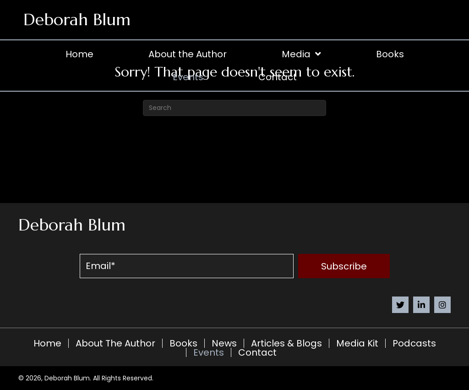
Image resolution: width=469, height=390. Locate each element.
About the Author (115, 343)
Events (208, 352)
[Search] (234, 108)
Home (47, 343)
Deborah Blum (77, 19)
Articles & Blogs (286, 343)
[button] (344, 266)
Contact (257, 352)
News (224, 343)
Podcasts (414, 343)
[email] (187, 266)
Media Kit (357, 343)
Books (183, 343)
